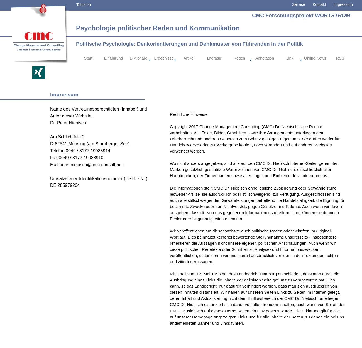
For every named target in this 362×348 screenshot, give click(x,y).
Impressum (343, 4)
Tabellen (83, 5)
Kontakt (315, 4)
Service (298, 4)
